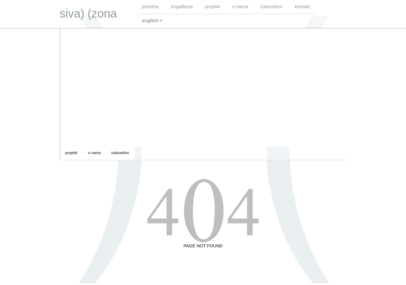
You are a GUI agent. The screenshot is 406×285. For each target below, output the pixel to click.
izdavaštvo (271, 6)
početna (150, 6)
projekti (212, 6)
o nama (240, 6)
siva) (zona (88, 13)
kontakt (302, 6)
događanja (182, 6)
